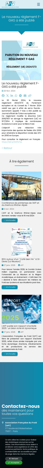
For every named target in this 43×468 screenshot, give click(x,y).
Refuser (13, 458)
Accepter (13, 462)
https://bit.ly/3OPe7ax (12, 142)
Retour (7, 148)
